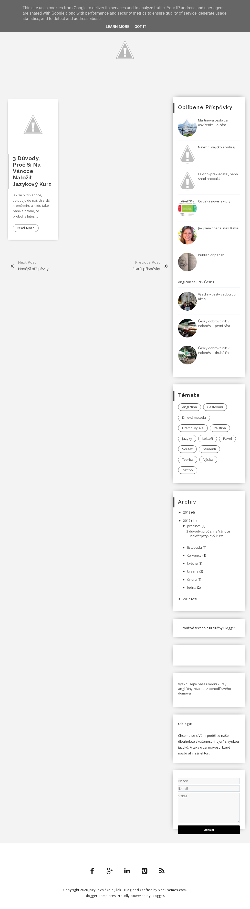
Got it (140, 26)
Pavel (227, 438)
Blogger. (158, 895)
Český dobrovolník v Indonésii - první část (214, 323)
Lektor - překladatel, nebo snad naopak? (218, 176)
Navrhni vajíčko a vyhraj (216, 147)
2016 (187, 598)
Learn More (117, 26)
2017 (187, 520)
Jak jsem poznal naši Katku (218, 228)
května (193, 563)
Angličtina (189, 407)
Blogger (229, 628)
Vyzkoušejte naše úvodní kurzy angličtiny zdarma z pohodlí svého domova (204, 689)
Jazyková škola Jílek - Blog (110, 889)
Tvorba (187, 459)
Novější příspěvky (33, 268)
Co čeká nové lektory (214, 201)
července (194, 555)
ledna (192, 587)
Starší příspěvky (146, 268)
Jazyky (187, 438)
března (193, 571)
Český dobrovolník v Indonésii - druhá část (215, 350)
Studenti (209, 449)
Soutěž (187, 449)
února (192, 579)
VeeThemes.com (172, 889)
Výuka (208, 459)
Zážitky (187, 470)
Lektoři (207, 438)
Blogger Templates (100, 895)
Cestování (215, 407)
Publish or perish (211, 255)
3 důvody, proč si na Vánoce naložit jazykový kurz (32, 171)
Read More (26, 228)
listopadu (195, 547)
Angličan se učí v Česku (196, 282)
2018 (187, 512)
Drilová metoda (194, 417)
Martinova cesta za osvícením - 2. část (213, 122)
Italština (220, 428)
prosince (194, 526)
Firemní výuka (193, 428)
